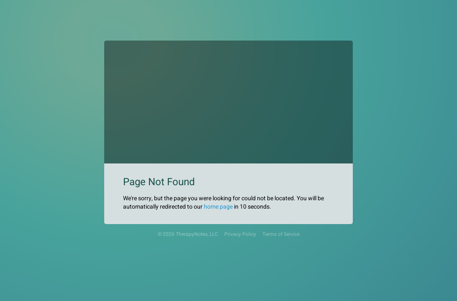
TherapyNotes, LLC (197, 234)
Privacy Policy (240, 234)
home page (218, 206)
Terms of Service (281, 234)
